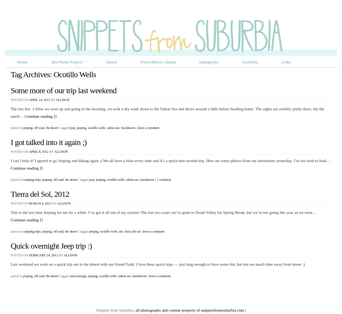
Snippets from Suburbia (114, 310)
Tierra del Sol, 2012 (40, 194)
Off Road (39, 128)
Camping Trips (32, 180)
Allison (62, 100)
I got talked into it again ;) (49, 142)
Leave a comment (148, 128)
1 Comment (164, 180)
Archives (250, 62)
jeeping (81, 128)
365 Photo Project (67, 62)
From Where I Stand (158, 62)
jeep (72, 128)
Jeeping (28, 128)
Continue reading (41, 116)
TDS (121, 231)
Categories (209, 62)
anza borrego (78, 276)
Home (22, 62)
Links (286, 62)
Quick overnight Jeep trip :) (51, 245)
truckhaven (128, 128)
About (111, 62)
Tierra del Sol (133, 231)
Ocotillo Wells (96, 128)
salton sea (113, 128)
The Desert (52, 128)
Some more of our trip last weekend (63, 90)
